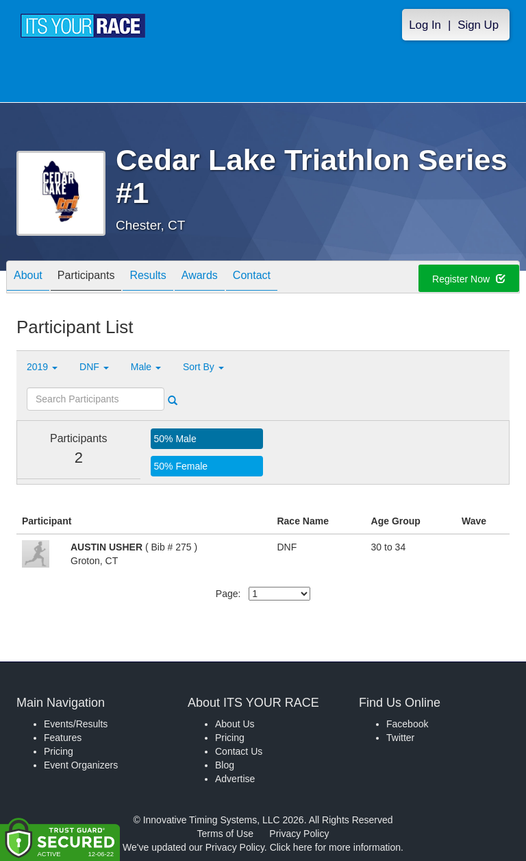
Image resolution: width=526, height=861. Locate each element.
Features (63, 737)
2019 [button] (42, 366)
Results (147, 278)
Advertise (235, 778)
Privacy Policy (299, 833)
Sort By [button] (203, 366)
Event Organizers (81, 765)
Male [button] (146, 366)
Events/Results (76, 723)
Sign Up (478, 25)
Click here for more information (335, 847)
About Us (235, 723)
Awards (199, 278)
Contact (252, 278)
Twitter (400, 737)
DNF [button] (94, 366)
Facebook (407, 723)
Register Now (468, 279)
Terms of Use (225, 833)
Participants (86, 278)
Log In (425, 25)
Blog (224, 765)
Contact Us (238, 751)
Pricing (58, 751)
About (28, 278)
